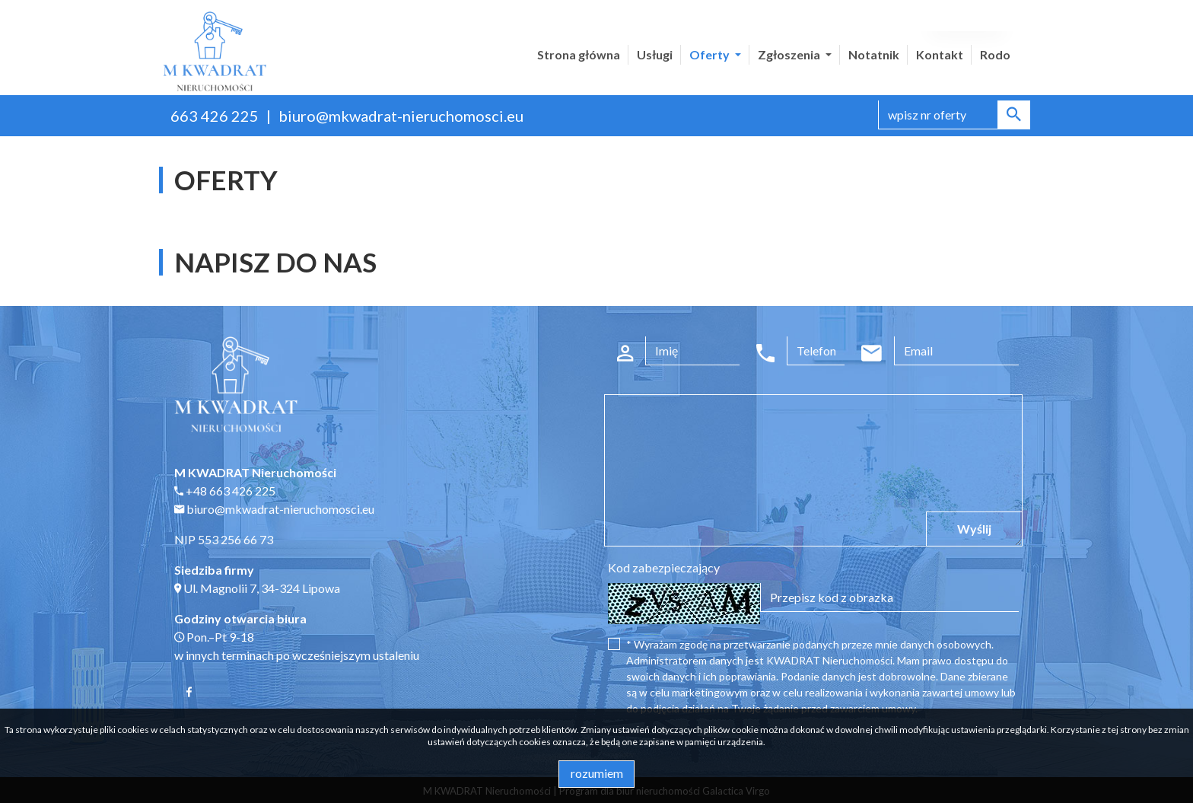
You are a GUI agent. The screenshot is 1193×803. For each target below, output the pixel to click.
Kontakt (939, 54)
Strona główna (578, 54)
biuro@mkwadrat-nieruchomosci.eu (400, 116)
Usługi (655, 54)
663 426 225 (214, 116)
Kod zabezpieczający (664, 567)
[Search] (954, 114)
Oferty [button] (710, 54)
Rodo (995, 54)
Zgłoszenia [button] (790, 54)
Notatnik (873, 54)
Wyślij (974, 528)
